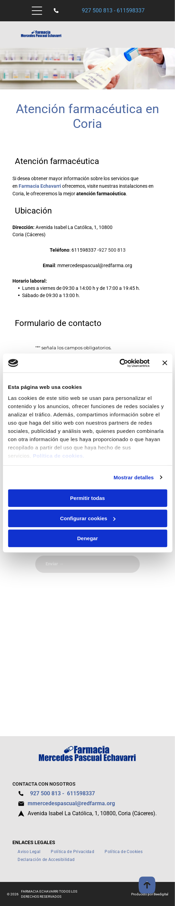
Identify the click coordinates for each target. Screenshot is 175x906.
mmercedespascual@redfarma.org (94, 265)
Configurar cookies (88, 518)
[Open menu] (37, 11)
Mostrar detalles (134, 477)
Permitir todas (87, 498)
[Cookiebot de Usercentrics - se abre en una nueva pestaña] (119, 363)
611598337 (131, 10)
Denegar (87, 538)
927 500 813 (97, 10)
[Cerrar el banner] (164, 363)
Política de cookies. (58, 456)
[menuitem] (29, 852)
